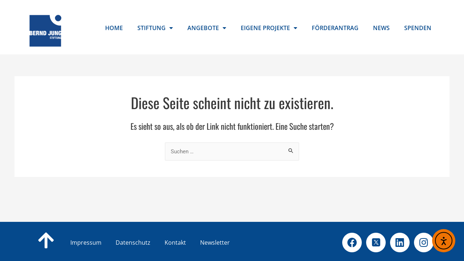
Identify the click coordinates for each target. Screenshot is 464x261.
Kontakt (187, 242)
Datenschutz (145, 242)
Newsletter (215, 242)
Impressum (86, 242)
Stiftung (155, 27)
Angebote (206, 27)
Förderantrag (335, 28)
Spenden (417, 28)
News (381, 28)
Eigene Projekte (269, 27)
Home (114, 28)
